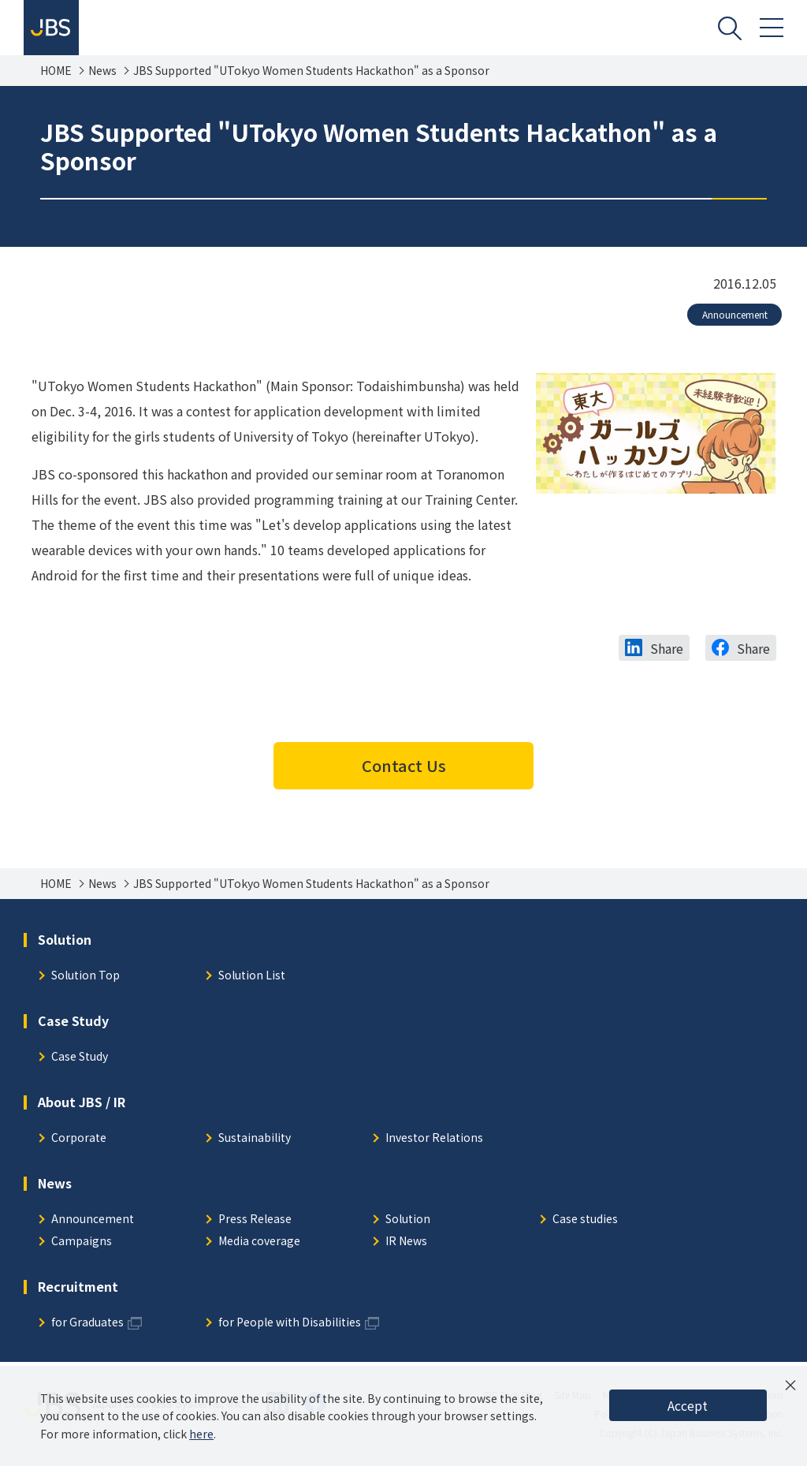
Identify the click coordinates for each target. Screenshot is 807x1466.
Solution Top (85, 976)
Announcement (735, 314)
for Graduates (87, 1323)
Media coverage (259, 1241)
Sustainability (254, 1138)
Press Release (255, 1219)
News (102, 70)
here (201, 1434)
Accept (688, 1405)
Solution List (251, 976)
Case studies (585, 1219)
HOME (56, 70)
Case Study (79, 1057)
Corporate (78, 1138)
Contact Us (404, 765)
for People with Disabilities (289, 1323)
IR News (406, 1241)
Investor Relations (434, 1138)
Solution (407, 1219)
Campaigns (81, 1241)
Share (666, 648)
